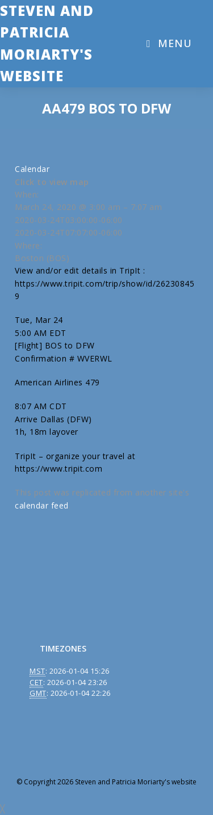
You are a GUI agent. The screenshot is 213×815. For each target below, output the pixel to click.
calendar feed (42, 505)
